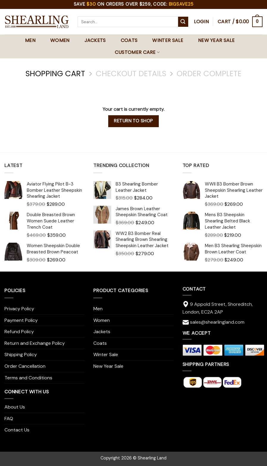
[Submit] (183, 22)
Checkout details (131, 73)
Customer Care (137, 52)
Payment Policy (21, 320)
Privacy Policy (19, 309)
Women (60, 40)
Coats (129, 40)
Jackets (95, 40)
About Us (14, 407)
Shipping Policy (20, 354)
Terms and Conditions (28, 378)
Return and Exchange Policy (34, 343)
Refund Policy (19, 331)
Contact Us (16, 430)
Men (30, 40)
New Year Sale (216, 40)
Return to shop (133, 121)
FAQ (8, 418)
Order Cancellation (24, 366)
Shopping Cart (55, 73)
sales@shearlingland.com (217, 322)
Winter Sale (167, 40)
